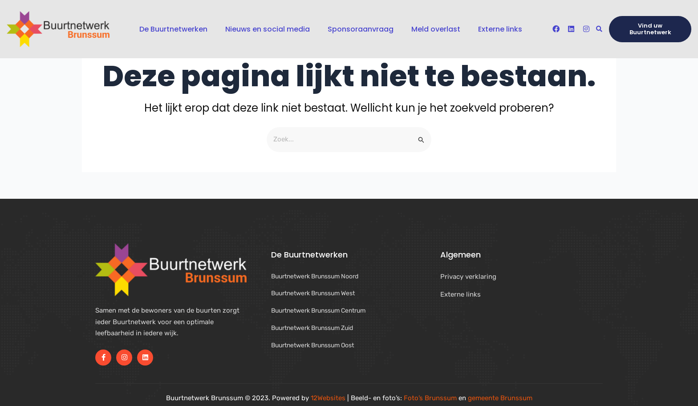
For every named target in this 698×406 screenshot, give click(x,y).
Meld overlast (435, 29)
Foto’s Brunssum (430, 398)
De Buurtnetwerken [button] (173, 29)
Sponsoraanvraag (361, 29)
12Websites (328, 398)
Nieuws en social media (267, 29)
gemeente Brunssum (500, 398)
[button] (599, 29)
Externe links (500, 29)
